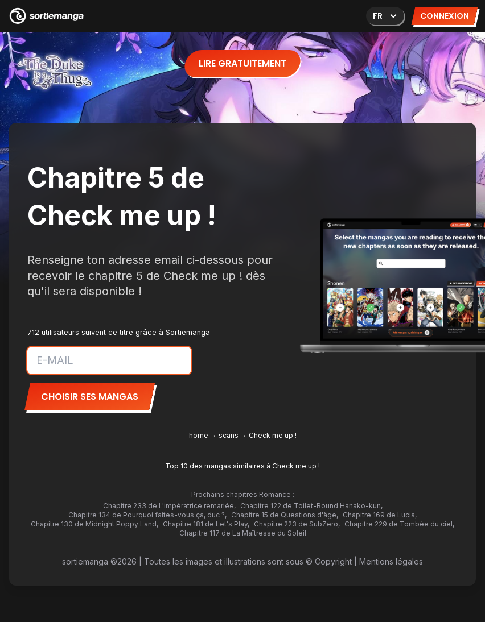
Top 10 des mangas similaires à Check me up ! (242, 466)
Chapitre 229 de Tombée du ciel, (399, 524)
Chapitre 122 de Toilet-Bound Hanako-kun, (311, 505)
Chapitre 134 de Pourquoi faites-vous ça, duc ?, (147, 515)
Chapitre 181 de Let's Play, (206, 524)
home (198, 435)
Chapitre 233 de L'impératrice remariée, (169, 505)
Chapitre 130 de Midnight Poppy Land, (94, 524)
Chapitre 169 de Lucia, (380, 515)
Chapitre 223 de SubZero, (297, 524)
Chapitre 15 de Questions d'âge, (284, 515)
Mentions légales (391, 561)
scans (229, 435)
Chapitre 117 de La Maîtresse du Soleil (242, 533)
